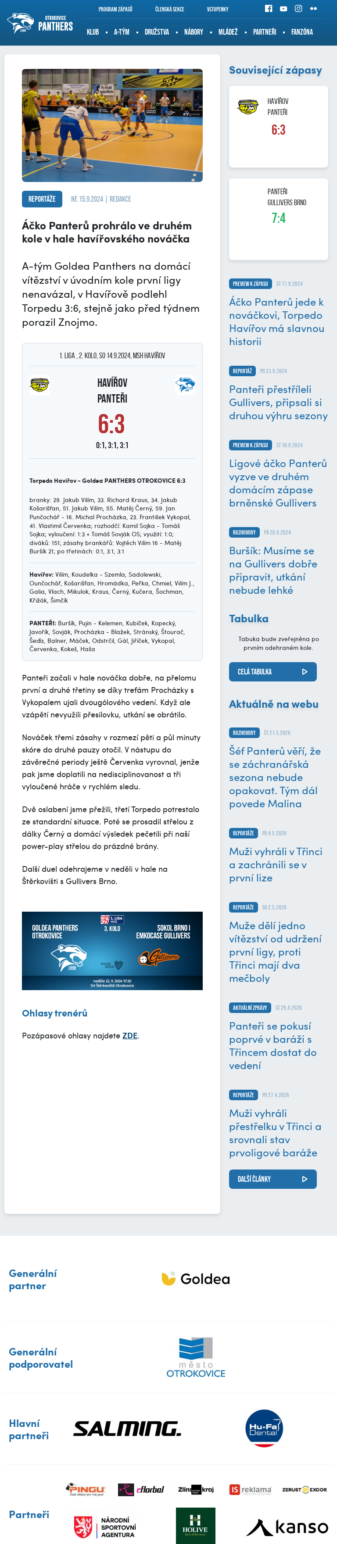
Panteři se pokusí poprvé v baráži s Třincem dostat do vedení (273, 1045)
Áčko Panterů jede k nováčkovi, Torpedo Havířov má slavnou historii (276, 321)
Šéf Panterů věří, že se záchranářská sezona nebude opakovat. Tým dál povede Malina (275, 776)
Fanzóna (302, 32)
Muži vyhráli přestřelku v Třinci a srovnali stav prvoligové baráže (275, 1132)
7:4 (279, 218)
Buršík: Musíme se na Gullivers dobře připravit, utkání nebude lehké (273, 569)
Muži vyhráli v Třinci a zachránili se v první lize (276, 864)
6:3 (279, 130)
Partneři (264, 32)
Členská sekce (163, 9)
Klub (93, 32)
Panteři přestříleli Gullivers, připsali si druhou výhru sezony (278, 402)
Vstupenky (212, 9)
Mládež (228, 32)
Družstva (157, 32)
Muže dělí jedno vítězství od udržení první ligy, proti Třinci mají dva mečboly (275, 951)
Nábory (193, 32)
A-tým (121, 32)
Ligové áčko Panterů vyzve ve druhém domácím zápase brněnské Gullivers (278, 482)
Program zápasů (110, 9)
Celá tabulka (255, 671)
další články (254, 1179)
